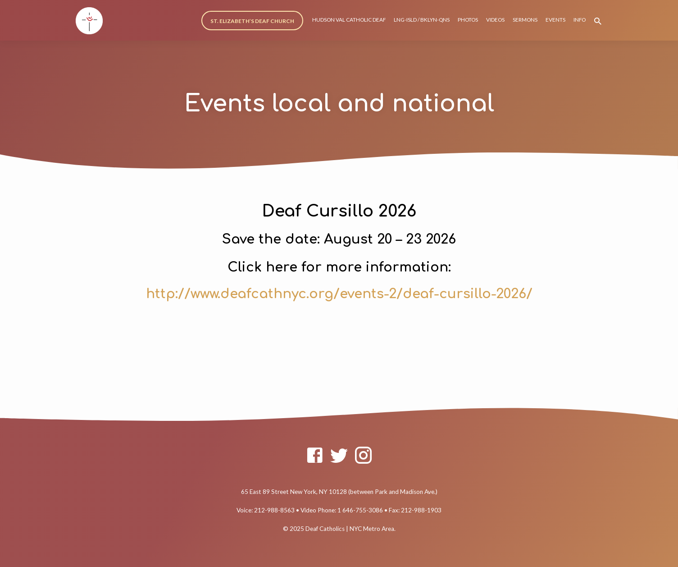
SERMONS (525, 19)
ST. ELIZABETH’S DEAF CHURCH (252, 21)
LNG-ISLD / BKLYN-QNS (422, 19)
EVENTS (555, 19)
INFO (579, 19)
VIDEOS (495, 19)
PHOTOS (468, 19)
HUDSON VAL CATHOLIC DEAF (349, 19)
